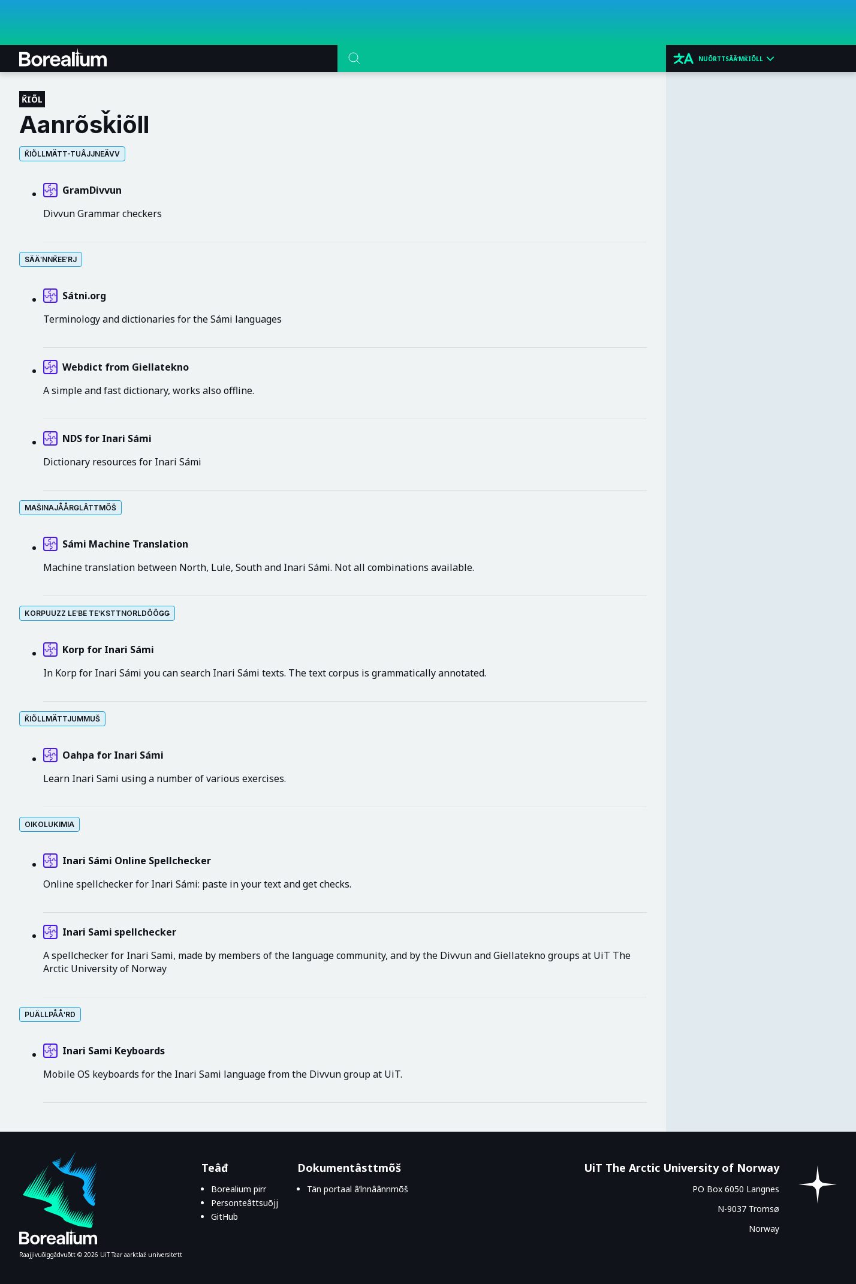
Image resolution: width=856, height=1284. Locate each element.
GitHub (224, 1216)
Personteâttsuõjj (244, 1202)
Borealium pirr (238, 1189)
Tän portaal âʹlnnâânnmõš (357, 1189)
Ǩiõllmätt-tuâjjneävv (72, 153)
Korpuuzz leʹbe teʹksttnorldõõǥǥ (97, 613)
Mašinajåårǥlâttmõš (70, 507)
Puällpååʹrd (50, 1014)
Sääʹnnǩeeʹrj (51, 259)
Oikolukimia (49, 824)
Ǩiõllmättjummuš (62, 718)
